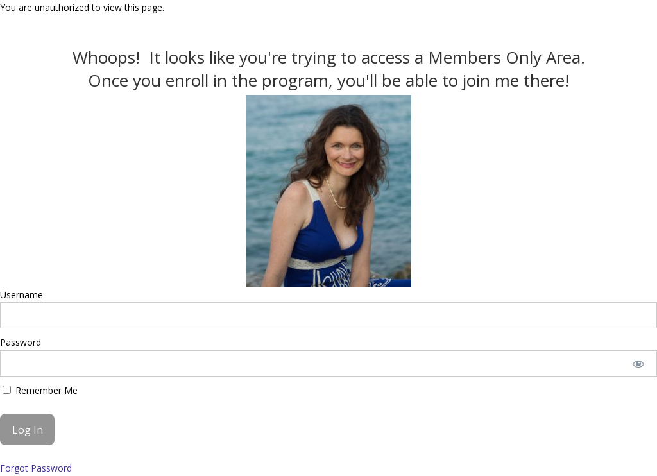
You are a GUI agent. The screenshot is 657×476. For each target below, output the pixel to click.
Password (20, 342)
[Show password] (638, 363)
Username (21, 295)
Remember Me (40, 390)
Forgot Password (36, 468)
